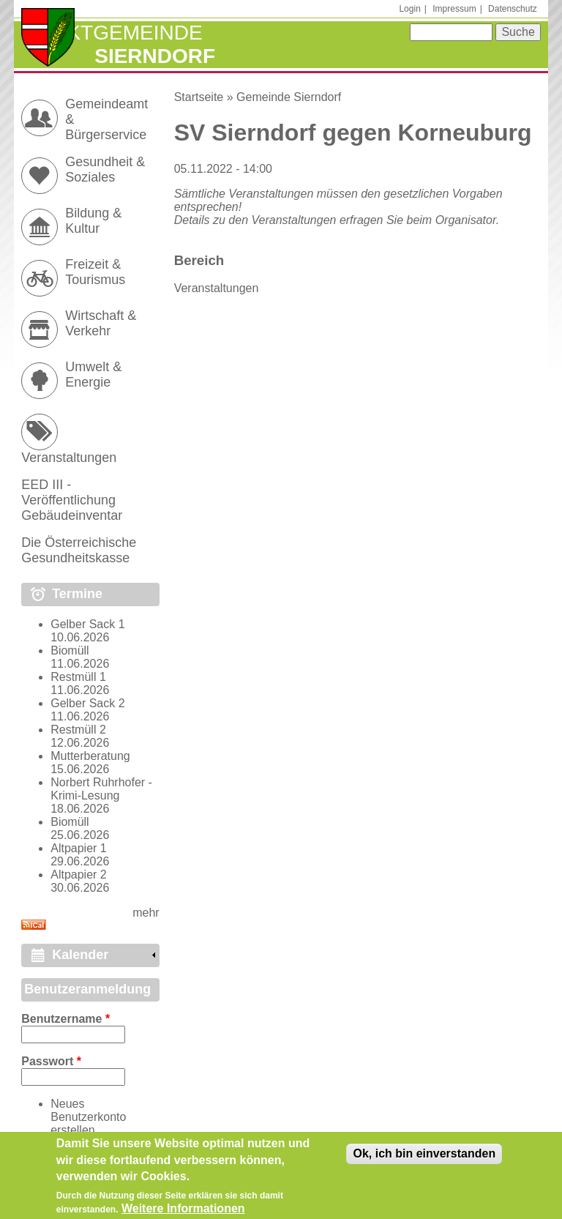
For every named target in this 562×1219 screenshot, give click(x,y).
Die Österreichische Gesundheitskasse (78, 550)
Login (409, 9)
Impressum (454, 9)
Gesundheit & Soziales (105, 169)
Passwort (51, 1061)
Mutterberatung (90, 756)
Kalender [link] (80, 954)
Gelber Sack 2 (87, 703)
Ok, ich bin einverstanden (424, 1154)
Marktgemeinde (111, 32)
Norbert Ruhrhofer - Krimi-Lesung (101, 789)
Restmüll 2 (78, 729)
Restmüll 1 (78, 677)
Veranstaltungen (216, 288)
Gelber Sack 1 (87, 624)
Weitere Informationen (183, 1209)
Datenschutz (512, 9)
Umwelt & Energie (93, 374)
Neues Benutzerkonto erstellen (88, 1116)
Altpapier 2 (78, 874)
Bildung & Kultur (93, 221)
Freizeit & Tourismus (95, 272)
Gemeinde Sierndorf (288, 97)
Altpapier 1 (78, 848)
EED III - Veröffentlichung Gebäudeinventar (71, 500)
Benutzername (65, 1019)
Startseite (199, 97)
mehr (145, 912)
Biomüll (69, 650)
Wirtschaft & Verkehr (100, 323)
